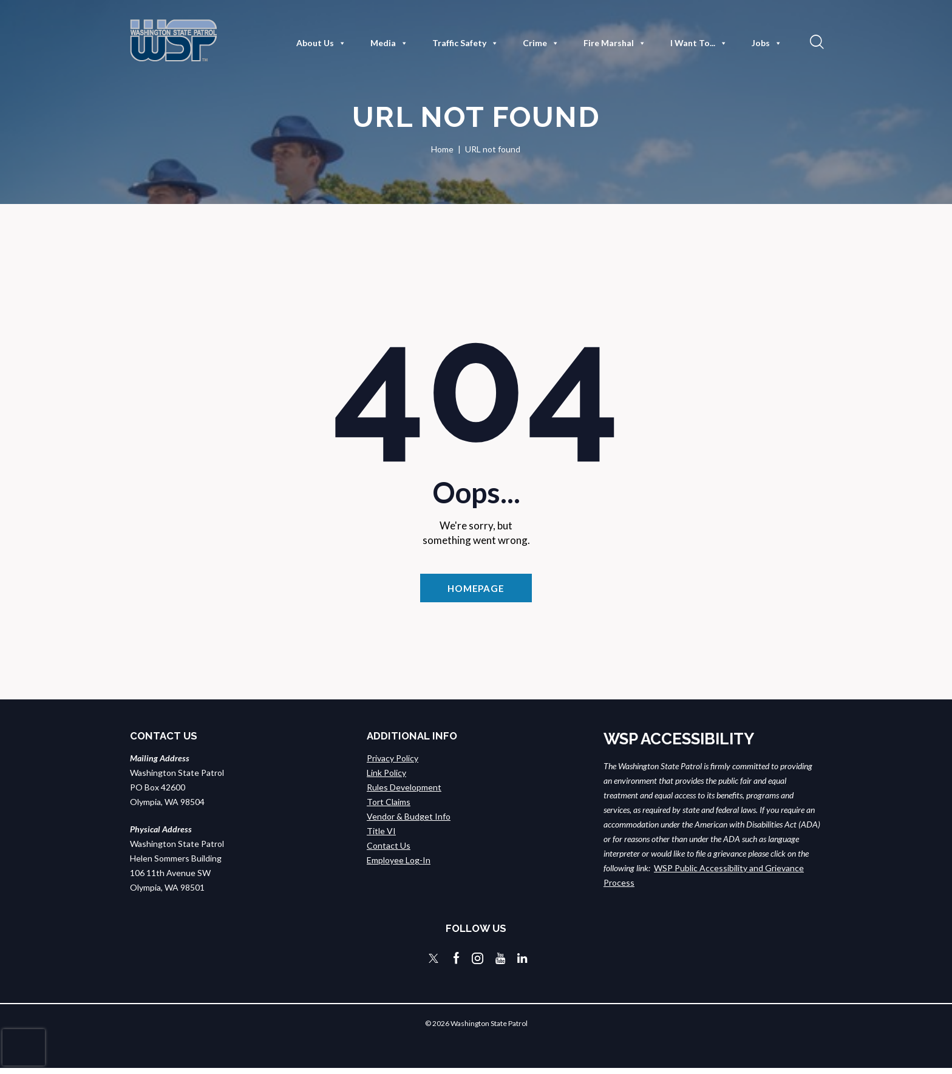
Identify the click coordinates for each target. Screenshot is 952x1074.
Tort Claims (388, 808)
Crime (541, 43)
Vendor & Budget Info (408, 822)
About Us (321, 43)
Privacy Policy (392, 764)
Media (389, 43)
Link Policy (386, 778)
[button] (815, 41)
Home (442, 149)
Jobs (767, 43)
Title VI (381, 837)
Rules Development (404, 793)
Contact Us (388, 851)
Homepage (476, 590)
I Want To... (698, 43)
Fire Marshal (614, 43)
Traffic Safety (465, 43)
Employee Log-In (398, 866)
